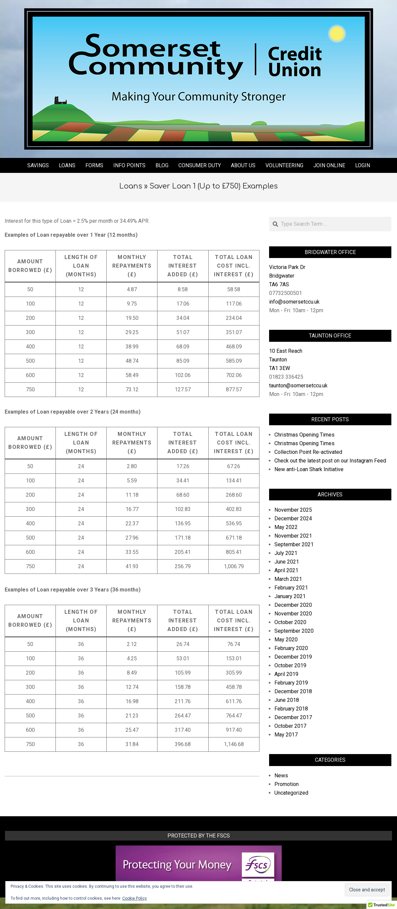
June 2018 (286, 700)
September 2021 (294, 544)
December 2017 (293, 717)
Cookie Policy (134, 898)
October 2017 (290, 726)
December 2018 (293, 691)
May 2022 (286, 527)
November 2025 (293, 510)
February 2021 (291, 587)
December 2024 (293, 518)
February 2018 (291, 709)
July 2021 (285, 553)
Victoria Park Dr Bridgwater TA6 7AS (287, 276)
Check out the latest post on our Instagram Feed (330, 460)
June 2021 (286, 562)
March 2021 (288, 579)
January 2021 (290, 596)
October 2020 (290, 622)
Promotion (286, 784)
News (281, 775)
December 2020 (293, 605)
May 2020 (286, 639)
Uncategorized (291, 793)
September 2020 (294, 631)
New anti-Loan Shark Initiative (309, 469)
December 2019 (293, 657)
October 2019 (290, 665)
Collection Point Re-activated (308, 452)
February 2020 (291, 648)
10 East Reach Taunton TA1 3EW (285, 359)
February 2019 (291, 683)
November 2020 (293, 613)
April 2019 (286, 674)
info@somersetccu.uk (294, 302)
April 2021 (286, 570)
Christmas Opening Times (304, 435)
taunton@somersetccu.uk (298, 385)
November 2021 (293, 536)
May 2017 (286, 734)
